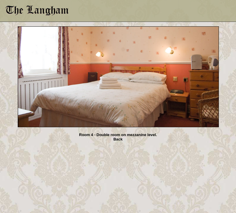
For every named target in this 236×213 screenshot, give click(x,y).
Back (118, 139)
